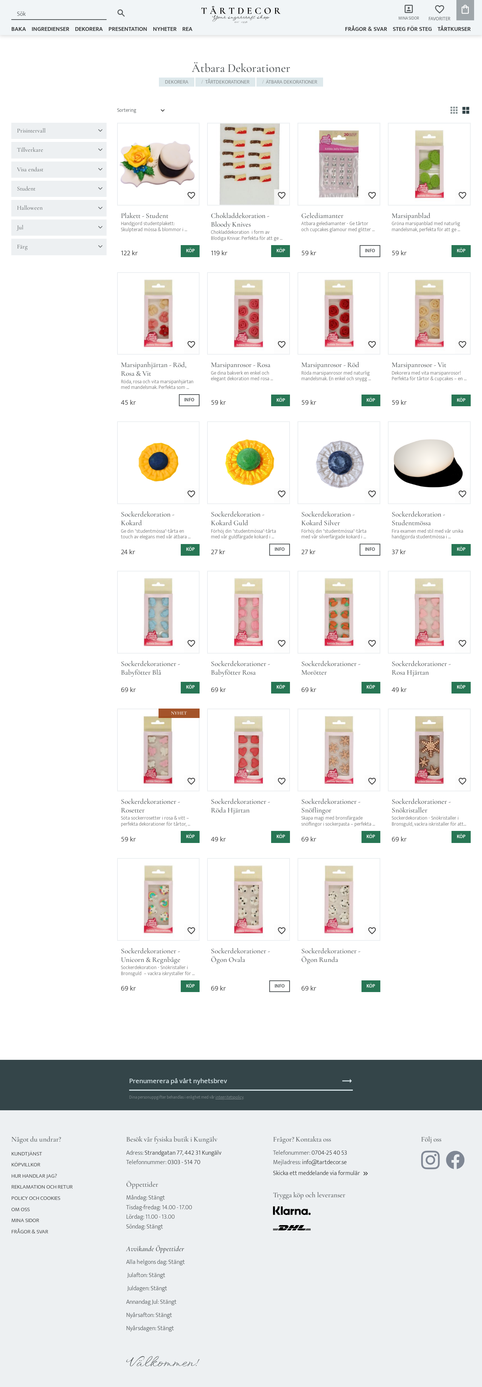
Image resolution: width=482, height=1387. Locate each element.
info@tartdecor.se (324, 1162)
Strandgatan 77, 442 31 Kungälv (183, 1153)
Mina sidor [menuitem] (407, 19)
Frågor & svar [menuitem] (366, 29)
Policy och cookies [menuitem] (35, 1198)
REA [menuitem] (187, 29)
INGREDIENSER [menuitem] (50, 29)
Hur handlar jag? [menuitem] (34, 1176)
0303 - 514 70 (184, 1162)
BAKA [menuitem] (18, 29)
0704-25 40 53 (329, 1153)
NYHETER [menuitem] (165, 29)
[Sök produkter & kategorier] (62, 14)
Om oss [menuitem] (20, 1209)
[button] (439, 13)
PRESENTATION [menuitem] (127, 29)
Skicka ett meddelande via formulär (321, 1173)
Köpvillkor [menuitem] (25, 1164)
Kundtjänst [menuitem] (26, 1153)
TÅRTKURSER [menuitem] (454, 29)
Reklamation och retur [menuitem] (42, 1187)
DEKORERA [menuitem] (89, 29)
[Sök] (121, 13)
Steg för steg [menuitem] (412, 29)
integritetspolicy (229, 1097)
